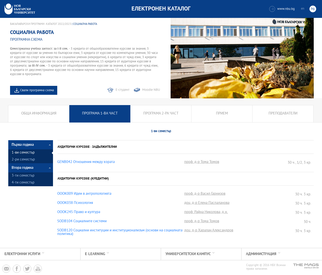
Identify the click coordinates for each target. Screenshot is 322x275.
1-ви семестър (23, 152)
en (302, 9)
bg (313, 9)
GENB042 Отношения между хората (86, 162)
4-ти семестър (23, 182)
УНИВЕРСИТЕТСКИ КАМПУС (188, 254)
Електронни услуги (22, 254)
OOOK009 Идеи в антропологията (84, 194)
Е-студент (122, 90)
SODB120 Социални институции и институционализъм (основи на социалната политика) (119, 232)
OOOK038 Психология (75, 203)
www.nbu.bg (282, 9)
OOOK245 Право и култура (78, 212)
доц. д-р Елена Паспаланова (206, 203)
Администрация (261, 254)
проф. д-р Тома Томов (201, 162)
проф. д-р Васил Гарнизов (204, 194)
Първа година (23, 144)
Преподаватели (283, 113)
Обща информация (38, 113)
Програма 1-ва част (100, 113)
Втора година (22, 167)
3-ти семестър (23, 175)
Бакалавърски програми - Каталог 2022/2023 (40, 24)
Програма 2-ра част (160, 113)
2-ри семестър (23, 159)
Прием (222, 113)
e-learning (95, 254)
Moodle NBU (151, 90)
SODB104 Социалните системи (82, 221)
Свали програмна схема (37, 90)
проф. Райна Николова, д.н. (206, 212)
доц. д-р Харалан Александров (208, 231)
